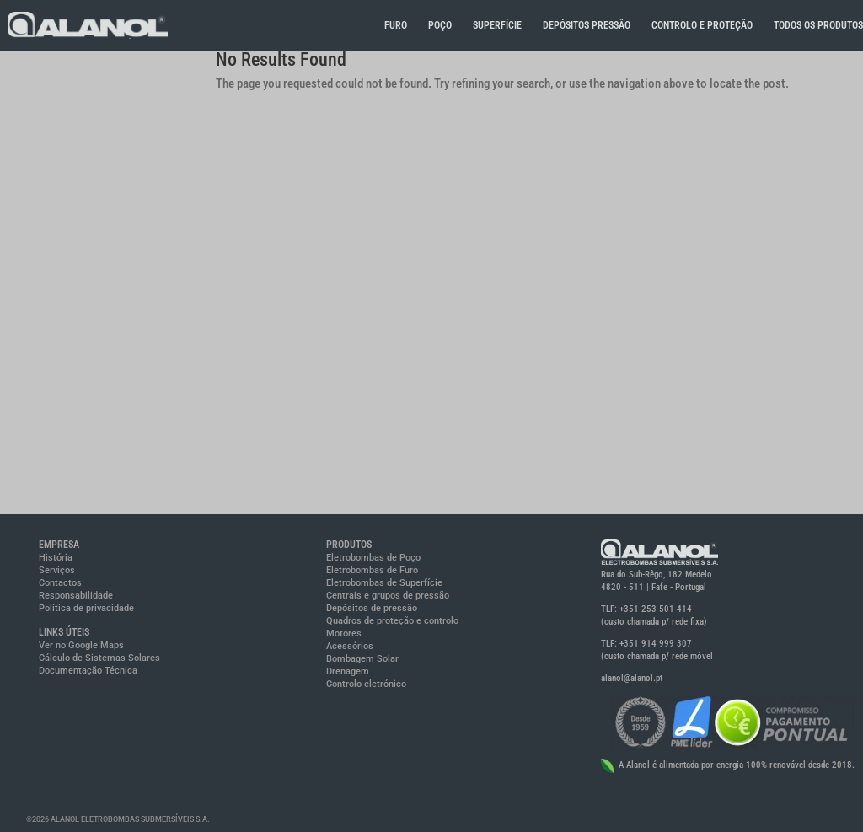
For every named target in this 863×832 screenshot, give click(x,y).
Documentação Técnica (88, 670)
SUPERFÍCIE (497, 25)
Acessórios (349, 646)
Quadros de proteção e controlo (392, 620)
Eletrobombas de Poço (373, 557)
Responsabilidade (76, 595)
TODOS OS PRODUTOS (818, 25)
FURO (395, 25)
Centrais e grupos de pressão (387, 595)
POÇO (440, 25)
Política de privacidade (86, 608)
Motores (344, 633)
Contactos (60, 582)
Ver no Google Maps (81, 645)
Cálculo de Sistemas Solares (99, 657)
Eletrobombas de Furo (372, 570)
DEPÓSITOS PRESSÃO (586, 25)
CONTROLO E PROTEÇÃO (702, 25)
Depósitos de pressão (371, 608)
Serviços (57, 570)
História (55, 557)
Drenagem (347, 671)
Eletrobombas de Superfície (384, 582)
